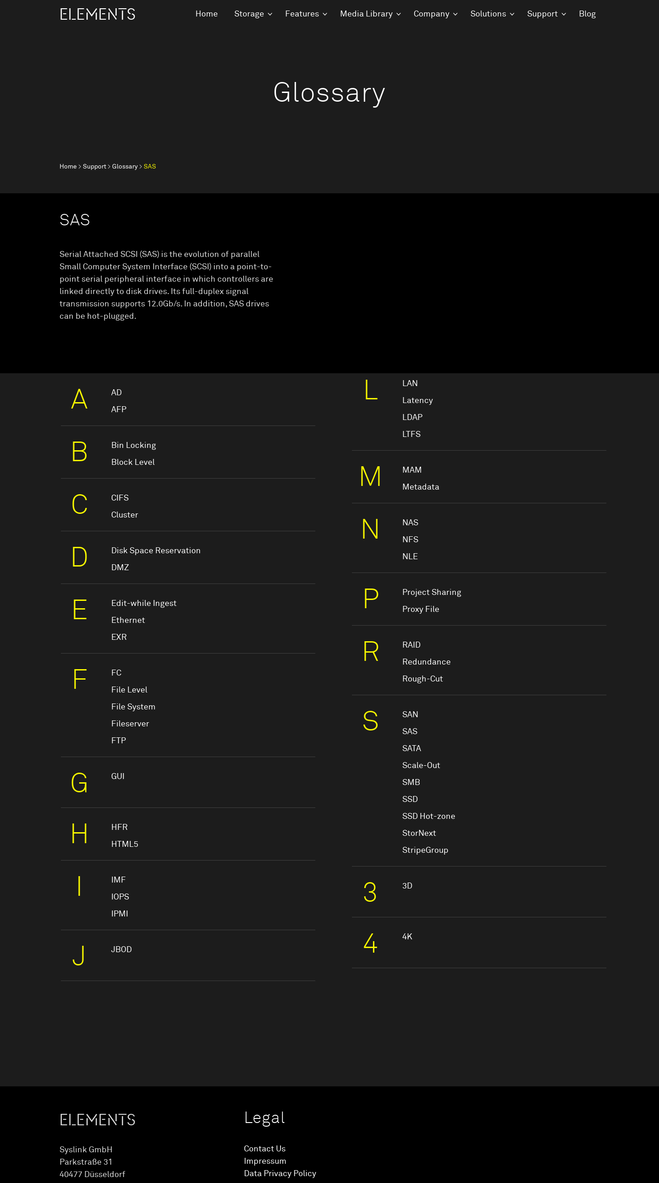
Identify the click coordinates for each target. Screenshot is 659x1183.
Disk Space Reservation (156, 551)
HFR (119, 827)
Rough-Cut (422, 679)
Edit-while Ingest (144, 604)
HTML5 (124, 844)
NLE (410, 557)
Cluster (124, 515)
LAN (410, 384)
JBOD (121, 950)
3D (407, 886)
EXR (119, 637)
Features (302, 14)
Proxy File (420, 609)
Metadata (420, 487)
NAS (410, 523)
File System (133, 707)
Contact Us (265, 1149)
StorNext (419, 833)
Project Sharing (431, 593)
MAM (412, 470)
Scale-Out (421, 766)
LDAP (412, 418)
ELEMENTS (97, 14)
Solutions (488, 14)
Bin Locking (133, 446)
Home (206, 14)
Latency (417, 401)
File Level (129, 690)
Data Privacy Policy (280, 1174)
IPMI (119, 914)
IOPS (120, 897)
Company (431, 14)
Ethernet (128, 620)
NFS (410, 540)
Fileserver (130, 724)
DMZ (120, 568)
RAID (411, 645)
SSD (410, 800)
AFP (118, 410)
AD (116, 393)
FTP (118, 741)
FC (116, 673)
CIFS (120, 498)
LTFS (411, 435)
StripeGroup (425, 850)
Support (542, 14)
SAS (409, 732)
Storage (249, 14)
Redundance (426, 662)
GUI (117, 777)
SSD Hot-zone (428, 816)
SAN (410, 715)
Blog (587, 14)
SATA (411, 749)
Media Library (366, 14)
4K (407, 937)
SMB (411, 783)
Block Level (133, 462)
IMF (118, 880)
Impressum (265, 1161)
